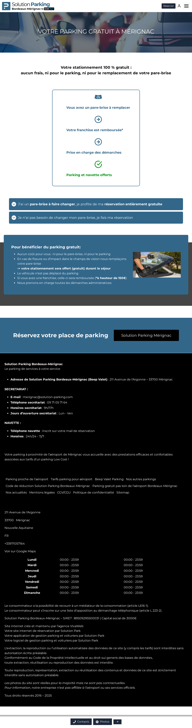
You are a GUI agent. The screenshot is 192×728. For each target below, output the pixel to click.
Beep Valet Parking (109, 479)
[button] (117, 721)
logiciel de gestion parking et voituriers (42, 640)
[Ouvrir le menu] (186, 6)
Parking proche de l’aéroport (27, 479)
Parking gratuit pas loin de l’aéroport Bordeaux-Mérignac (134, 486)
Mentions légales (42, 492)
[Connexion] (179, 6)
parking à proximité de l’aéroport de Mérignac (47, 454)
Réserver (168, 5)
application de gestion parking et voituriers (45, 635)
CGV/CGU (64, 492)
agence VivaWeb (70, 626)
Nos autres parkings (141, 479)
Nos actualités (16, 492)
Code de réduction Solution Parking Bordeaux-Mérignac (48, 486)
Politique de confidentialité (93, 492)
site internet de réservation (33, 631)
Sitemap (122, 492)
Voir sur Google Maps (20, 551)
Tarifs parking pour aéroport (71, 479)
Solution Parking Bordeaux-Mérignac (33, 364)
